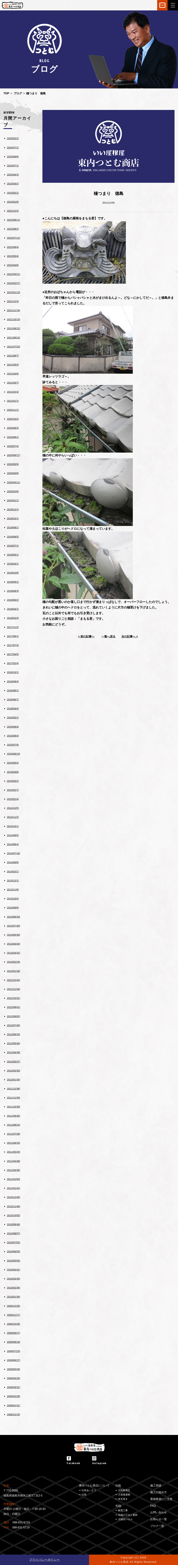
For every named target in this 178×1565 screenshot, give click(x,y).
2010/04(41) (13, 1269)
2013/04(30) (13, 943)
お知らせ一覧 (158, 1519)
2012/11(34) (13, 989)
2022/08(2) (13, 229)
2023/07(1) (13, 165)
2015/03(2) (13, 781)
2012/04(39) (13, 1052)
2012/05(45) (13, 1043)
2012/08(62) (13, 1016)
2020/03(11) (13, 482)
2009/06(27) (13, 1360)
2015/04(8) (13, 772)
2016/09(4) (13, 681)
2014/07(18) (13, 853)
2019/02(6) (13, 572)
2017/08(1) (13, 636)
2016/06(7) (13, 699)
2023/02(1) (13, 192)
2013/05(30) (13, 934)
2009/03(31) (13, 1387)
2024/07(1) (13, 147)
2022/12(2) (13, 210)
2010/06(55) (13, 1251)
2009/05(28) (13, 1369)
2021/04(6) (13, 373)
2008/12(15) (13, 1414)
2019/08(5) (13, 536)
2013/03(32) (13, 952)
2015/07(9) (13, 744)
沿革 (84, 1494)
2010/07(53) (13, 1242)
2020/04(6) (13, 473)
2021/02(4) (13, 392)
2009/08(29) (13, 1342)
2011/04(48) (13, 1161)
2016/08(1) (13, 690)
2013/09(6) (13, 907)
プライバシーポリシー (44, 1559)
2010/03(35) (13, 1278)
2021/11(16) (13, 310)
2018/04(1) (13, 609)
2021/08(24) (13, 337)
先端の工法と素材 (127, 1514)
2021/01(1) (13, 401)
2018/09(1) (13, 582)
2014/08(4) (13, 844)
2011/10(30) (13, 1106)
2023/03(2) (13, 183)
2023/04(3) (13, 174)
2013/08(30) (13, 916)
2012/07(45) (13, 1025)
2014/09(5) (13, 835)
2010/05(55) (13, 1260)
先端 (118, 1505)
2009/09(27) (13, 1333)
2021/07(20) (13, 346)
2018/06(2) (13, 600)
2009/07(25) (13, 1351)
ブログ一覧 (157, 1525)
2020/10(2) (13, 419)
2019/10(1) (13, 518)
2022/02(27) (13, 283)
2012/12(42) (13, 980)
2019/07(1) (13, 545)
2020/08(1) (13, 437)
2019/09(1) (13, 527)
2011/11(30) (13, 1097)
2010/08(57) (13, 1233)
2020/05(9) (13, 464)
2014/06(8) (13, 862)
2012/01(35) (13, 1079)
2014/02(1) (13, 871)
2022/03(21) (13, 274)
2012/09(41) (13, 1007)
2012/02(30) (13, 1070)
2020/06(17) (13, 455)
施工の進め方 (158, 1492)
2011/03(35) (13, 1170)
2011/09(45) (13, 1115)
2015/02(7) (13, 790)
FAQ (153, 1505)
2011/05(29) (13, 1152)
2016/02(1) (13, 717)
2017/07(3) (13, 645)
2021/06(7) (13, 355)
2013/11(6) (13, 889)
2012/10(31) (13, 998)
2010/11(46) (13, 1206)
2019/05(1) (13, 554)
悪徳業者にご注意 (161, 1499)
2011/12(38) (13, 1088)
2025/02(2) (13, 138)
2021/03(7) (13, 382)
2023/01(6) (13, 201)
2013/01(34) (13, 971)
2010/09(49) (13, 1224)
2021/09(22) (13, 328)
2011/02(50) (13, 1179)
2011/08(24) (13, 1125)
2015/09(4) (13, 726)
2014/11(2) (13, 817)
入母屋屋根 (124, 1494)
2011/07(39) (13, 1134)
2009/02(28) (13, 1396)
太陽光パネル (125, 1519)
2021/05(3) (13, 364)
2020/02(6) (13, 491)
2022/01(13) (13, 292)
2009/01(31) (13, 1405)
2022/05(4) (13, 256)
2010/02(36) (13, 1287)
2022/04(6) (13, 265)
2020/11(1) (13, 410)
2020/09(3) (13, 428)
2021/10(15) (13, 319)
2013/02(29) (13, 962)
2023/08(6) (13, 156)
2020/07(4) (13, 446)
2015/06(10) (13, 753)
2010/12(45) (13, 1197)
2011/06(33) (13, 1143)
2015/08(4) (13, 735)
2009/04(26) (13, 1378)
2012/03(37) (13, 1061)
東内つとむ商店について (94, 1485)
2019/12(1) (13, 509)
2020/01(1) (13, 500)
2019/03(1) (13, 563)
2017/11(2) (13, 627)
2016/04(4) (13, 708)
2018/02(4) (13, 618)
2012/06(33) (13, 1034)
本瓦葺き (123, 1499)
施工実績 (155, 1485)
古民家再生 (124, 1490)
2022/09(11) (13, 219)
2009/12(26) (13, 1306)
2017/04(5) (13, 654)
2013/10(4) (13, 898)
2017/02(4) (13, 663)
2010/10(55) (13, 1215)
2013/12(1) (13, 880)
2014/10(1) (13, 826)
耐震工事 (123, 1510)
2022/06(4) (13, 247)
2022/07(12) (13, 238)
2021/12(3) (13, 301)
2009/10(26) (13, 1324)
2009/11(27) (13, 1315)
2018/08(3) (13, 591)
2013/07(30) (13, 925)
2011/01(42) (13, 1188)
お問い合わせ (158, 1512)
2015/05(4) (13, 762)
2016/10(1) (13, 672)
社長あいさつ (89, 1490)
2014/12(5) (13, 808)
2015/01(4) (13, 799)
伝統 (118, 1485)
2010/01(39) (13, 1296)
